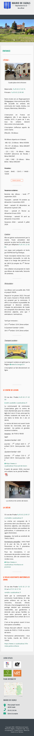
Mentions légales (10, 721)
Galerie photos (16, 173)
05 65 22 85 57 (24, 507)
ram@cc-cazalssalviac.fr (12, 585)
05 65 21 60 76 (20, 82)
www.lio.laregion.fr (18, 357)
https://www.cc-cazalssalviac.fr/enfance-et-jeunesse (13, 557)
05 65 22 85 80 (18, 85)
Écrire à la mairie (13, 706)
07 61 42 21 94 (15, 582)
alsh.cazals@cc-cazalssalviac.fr (16, 395)
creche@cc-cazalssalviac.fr (13, 511)
